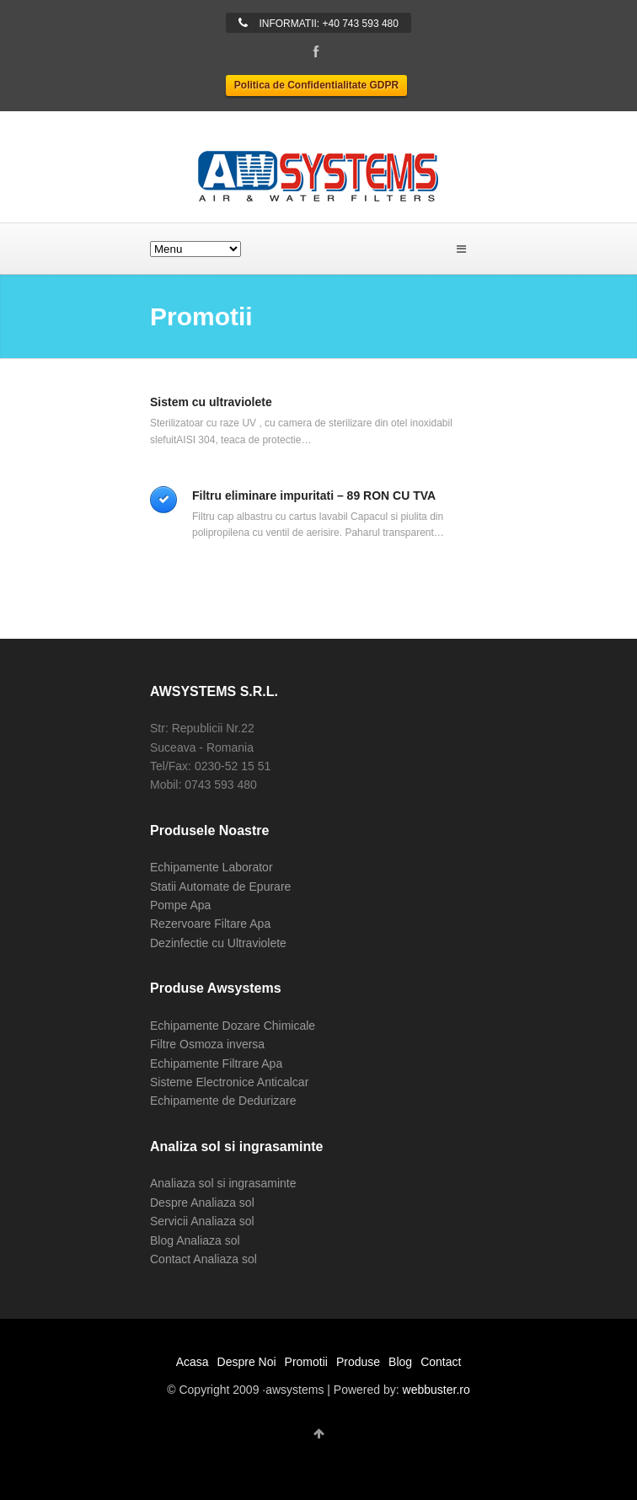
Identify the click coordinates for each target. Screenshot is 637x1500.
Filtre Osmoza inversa (207, 1044)
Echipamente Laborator (211, 867)
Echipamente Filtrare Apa (216, 1063)
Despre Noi (246, 1362)
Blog (400, 1362)
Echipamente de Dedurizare (223, 1100)
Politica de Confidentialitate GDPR (316, 85)
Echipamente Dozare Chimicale (232, 1025)
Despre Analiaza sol (202, 1202)
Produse (358, 1362)
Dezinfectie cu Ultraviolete (218, 943)
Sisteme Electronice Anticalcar (229, 1082)
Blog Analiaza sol (195, 1240)
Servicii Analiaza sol (202, 1221)
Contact (440, 1362)
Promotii (306, 1362)
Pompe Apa (180, 905)
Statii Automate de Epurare (220, 886)
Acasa (192, 1362)
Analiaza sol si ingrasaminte (223, 1183)
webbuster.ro (436, 1389)
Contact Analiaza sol (203, 1259)
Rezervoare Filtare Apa (210, 923)
